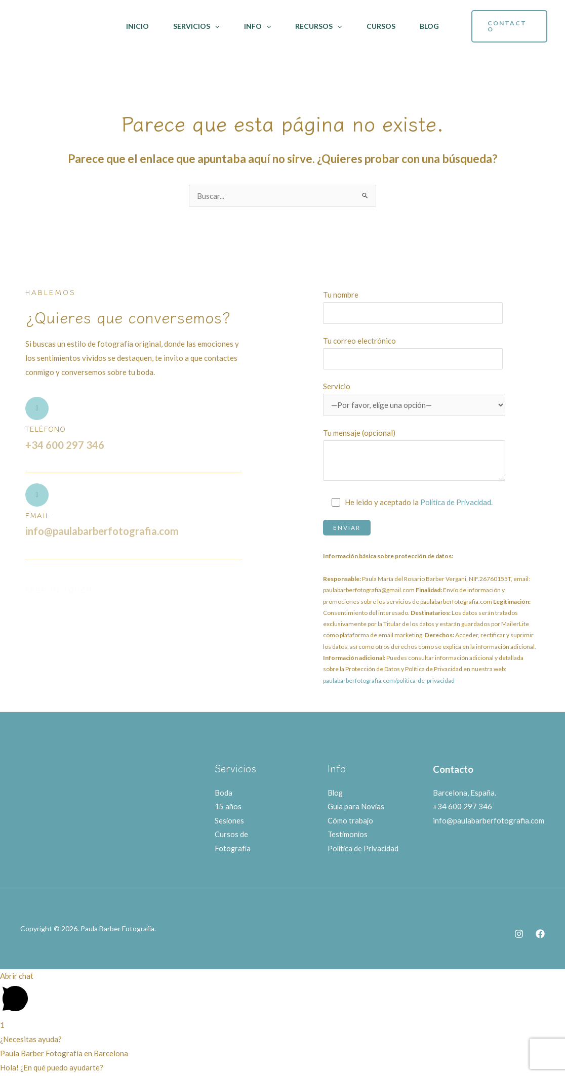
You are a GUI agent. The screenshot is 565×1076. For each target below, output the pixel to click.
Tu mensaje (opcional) (414, 456)
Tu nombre (414, 306)
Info (257, 26)
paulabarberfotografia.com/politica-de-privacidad (389, 680)
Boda (223, 792)
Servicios (196, 26)
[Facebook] (540, 934)
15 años (228, 806)
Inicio (137, 26)
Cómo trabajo (351, 820)
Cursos (381, 26)
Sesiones (230, 820)
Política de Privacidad (364, 849)
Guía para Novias (356, 806)
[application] (214, 26)
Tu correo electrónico (414, 352)
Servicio (414, 399)
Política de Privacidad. (457, 502)
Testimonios (348, 835)
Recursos (318, 26)
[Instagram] (518, 934)
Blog (429, 26)
